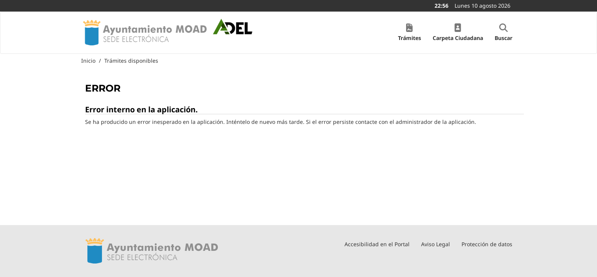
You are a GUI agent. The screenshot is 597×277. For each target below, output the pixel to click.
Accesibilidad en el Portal (377, 244)
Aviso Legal (435, 244)
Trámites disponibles (131, 60)
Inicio (88, 60)
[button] (409, 32)
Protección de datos (487, 244)
